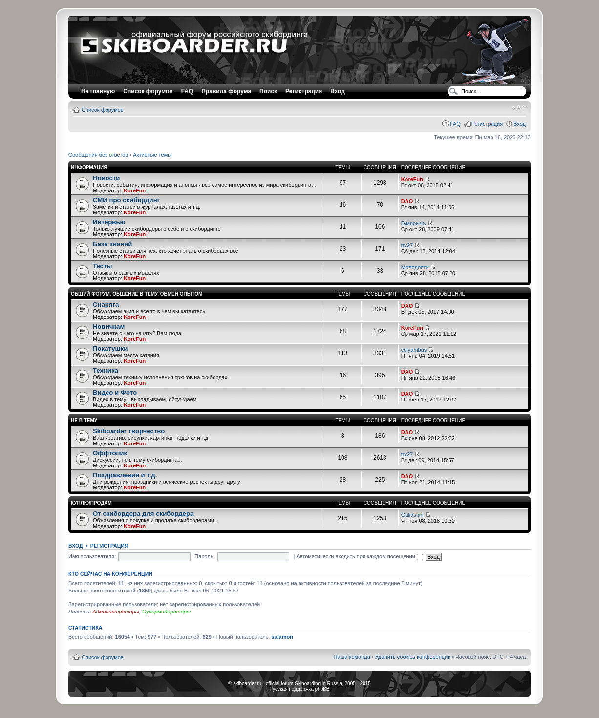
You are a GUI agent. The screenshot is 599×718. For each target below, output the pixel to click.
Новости (106, 178)
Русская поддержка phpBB (299, 689)
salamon (282, 637)
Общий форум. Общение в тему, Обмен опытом (136, 293)
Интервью (109, 222)
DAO (407, 201)
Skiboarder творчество (129, 431)
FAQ (455, 124)
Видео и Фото (115, 392)
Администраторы (115, 611)
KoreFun (135, 190)
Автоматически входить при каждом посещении (359, 556)
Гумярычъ (413, 223)
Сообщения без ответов (98, 155)
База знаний (112, 244)
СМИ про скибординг (126, 200)
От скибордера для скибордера (143, 513)
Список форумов (103, 110)
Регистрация (303, 91)
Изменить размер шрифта (519, 108)
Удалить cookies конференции (413, 657)
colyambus (414, 350)
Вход (519, 124)
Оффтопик (110, 453)
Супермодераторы (166, 611)
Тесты (102, 266)
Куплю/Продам (91, 503)
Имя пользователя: (92, 556)
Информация (89, 167)
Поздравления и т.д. (125, 475)
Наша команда (351, 657)
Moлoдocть (415, 267)
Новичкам (109, 326)
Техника (105, 370)
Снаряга (106, 304)
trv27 (407, 245)
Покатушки (110, 348)
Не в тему (84, 420)
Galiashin (412, 515)
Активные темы (152, 155)
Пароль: (204, 556)
